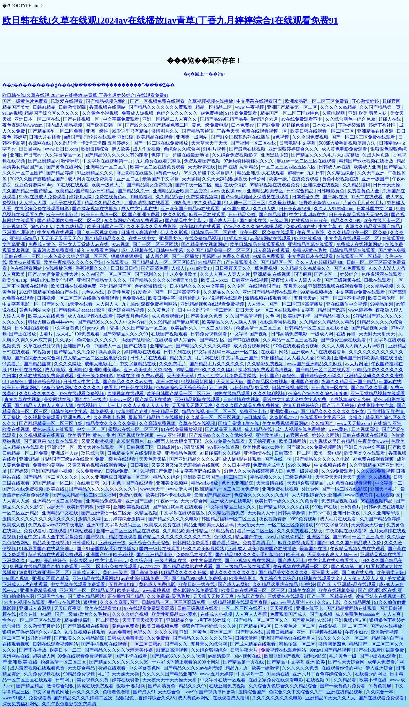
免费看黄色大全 (363, 190)
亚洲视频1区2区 (350, 620)
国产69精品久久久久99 (126, 333)
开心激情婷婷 (366, 101)
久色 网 (273, 316)
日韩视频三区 (140, 447)
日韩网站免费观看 (191, 542)
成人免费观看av (167, 316)
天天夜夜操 (282, 608)
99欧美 (324, 357)
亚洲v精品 (30, 459)
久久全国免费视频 (310, 137)
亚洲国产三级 (140, 501)
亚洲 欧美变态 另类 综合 (149, 369)
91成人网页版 (376, 155)
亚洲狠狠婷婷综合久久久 (294, 149)
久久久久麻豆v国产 (120, 602)
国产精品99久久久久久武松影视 (221, 435)
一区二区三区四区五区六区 (289, 166)
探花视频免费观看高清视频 (266, 369)
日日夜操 (139, 465)
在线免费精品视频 (203, 238)
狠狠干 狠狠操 (131, 685)
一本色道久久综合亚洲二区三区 (76, 256)
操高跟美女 (110, 351)
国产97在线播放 (386, 626)
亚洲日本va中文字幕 (365, 447)
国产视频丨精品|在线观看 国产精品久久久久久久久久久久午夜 (149, 536)
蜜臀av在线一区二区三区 (133, 429)
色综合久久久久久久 (177, 113)
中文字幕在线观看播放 (182, 512)
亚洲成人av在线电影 (231, 501)
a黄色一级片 (169, 172)
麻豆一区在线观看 (207, 214)
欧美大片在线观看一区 (101, 447)
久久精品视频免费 (226, 512)
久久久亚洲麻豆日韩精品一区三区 (116, 477)
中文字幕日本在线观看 (310, 256)
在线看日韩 (89, 483)
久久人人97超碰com (334, 208)
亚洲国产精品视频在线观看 (270, 292)
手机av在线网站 (64, 602)
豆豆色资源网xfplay (34, 184)
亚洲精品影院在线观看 (197, 399)
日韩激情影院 (73, 107)
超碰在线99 (127, 375)
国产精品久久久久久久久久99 (119, 662)
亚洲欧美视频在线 (132, 506)
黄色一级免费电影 (210, 125)
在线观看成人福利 (231, 697)
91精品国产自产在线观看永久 (228, 262)
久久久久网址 (68, 363)
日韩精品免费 (242, 214)
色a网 (46, 614)
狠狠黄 (90, 602)
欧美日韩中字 (162, 298)
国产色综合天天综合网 (37, 357)
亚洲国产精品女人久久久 (102, 280)
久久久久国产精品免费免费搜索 (248, 405)
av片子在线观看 (65, 202)
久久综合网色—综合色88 (350, 119)
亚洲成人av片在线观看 (25, 584)
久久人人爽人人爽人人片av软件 (354, 345)
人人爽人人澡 (16, 501)
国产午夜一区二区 (194, 184)
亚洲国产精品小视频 (52, 471)
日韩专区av (81, 560)
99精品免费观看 (269, 256)
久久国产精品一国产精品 (27, 190)
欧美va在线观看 (25, 262)
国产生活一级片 (90, 399)
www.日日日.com (62, 149)
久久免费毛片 (173, 363)
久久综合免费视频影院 (235, 155)
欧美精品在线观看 (155, 137)
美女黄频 (396, 578)
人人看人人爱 (301, 357)
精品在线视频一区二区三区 (209, 411)
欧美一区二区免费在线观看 (267, 232)
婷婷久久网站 (326, 435)
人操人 (178, 268)
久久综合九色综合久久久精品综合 (283, 685)
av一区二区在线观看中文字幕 (286, 310)
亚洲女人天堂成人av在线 (84, 244)
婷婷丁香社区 (382, 125)
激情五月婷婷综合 (301, 405)
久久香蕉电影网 (109, 417)
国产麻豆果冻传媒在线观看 (51, 441)
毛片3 (104, 673)
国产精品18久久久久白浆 (284, 506)
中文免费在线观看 (56, 232)
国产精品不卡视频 (224, 429)
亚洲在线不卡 (310, 608)
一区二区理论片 (217, 328)
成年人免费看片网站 (98, 250)
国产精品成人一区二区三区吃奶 (164, 262)
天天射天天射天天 (377, 333)
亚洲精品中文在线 (60, 512)
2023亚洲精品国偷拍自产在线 (49, 292)
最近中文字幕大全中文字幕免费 (295, 399)
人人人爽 (392, 614)
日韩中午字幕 (170, 250)
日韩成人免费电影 (126, 638)
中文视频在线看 (330, 465)
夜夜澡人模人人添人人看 (296, 280)
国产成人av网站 (234, 584)
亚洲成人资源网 (35, 608)
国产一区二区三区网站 (156, 244)
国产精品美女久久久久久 (284, 572)
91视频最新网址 (197, 381)
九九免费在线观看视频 (349, 483)
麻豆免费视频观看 (296, 542)
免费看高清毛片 (259, 542)
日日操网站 (31, 149)
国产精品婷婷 (60, 172)
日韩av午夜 (319, 512)
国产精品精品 (30, 685)
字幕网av (211, 256)
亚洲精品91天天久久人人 (330, 697)
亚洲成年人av (65, 453)
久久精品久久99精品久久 (305, 268)
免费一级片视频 (302, 471)
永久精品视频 (380, 286)
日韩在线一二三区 (23, 256)
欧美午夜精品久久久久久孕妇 (74, 262)
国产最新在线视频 (247, 149)
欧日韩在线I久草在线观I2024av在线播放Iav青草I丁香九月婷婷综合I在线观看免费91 (170, 20)
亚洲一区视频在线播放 (320, 632)
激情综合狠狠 (61, 685)
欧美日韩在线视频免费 (74, 286)
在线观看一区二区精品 (359, 256)
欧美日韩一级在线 (197, 584)
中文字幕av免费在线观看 (360, 292)
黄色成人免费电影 (157, 584)
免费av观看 (153, 375)
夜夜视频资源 (273, 518)
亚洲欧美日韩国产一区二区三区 (215, 477)
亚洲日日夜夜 (347, 512)
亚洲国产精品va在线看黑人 (288, 638)
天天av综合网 (194, 501)
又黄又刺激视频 (97, 441)
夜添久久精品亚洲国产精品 (373, 226)
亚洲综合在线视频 (322, 184)
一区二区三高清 (368, 536)
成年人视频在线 (137, 250)
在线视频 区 (388, 495)
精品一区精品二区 (214, 107)
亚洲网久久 (14, 560)
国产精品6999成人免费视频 (199, 578)
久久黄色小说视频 (101, 113)
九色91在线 (93, 292)
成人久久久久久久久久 (233, 572)
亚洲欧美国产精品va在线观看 (190, 208)
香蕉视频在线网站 (108, 107)
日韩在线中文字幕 (69, 411)
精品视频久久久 (266, 477)
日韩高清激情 (292, 512)
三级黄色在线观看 (286, 596)
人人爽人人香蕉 (251, 614)
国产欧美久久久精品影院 (79, 638)
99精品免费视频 (79, 673)
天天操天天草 (181, 375)
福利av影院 (315, 656)
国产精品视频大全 (370, 328)
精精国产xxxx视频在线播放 (367, 160)
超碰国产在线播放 (278, 548)
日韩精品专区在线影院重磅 (135, 453)
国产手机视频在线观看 (104, 644)
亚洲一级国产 (376, 178)
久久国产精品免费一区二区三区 (218, 250)
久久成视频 (380, 477)
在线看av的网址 (371, 673)
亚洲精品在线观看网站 (95, 578)
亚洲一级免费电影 (95, 375)
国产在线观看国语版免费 (379, 650)
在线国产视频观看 (170, 333)
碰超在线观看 (112, 668)
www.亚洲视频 (172, 435)
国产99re (341, 536)
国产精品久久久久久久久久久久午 (103, 489)
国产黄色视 (303, 620)
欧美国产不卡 (297, 316)
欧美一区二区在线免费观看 (158, 166)
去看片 (46, 333)
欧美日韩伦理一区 (387, 298)
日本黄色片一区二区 (295, 626)
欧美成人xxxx (215, 280)
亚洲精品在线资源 (376, 131)
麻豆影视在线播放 (135, 172)
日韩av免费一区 (122, 471)
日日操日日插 (124, 268)
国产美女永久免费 (205, 316)
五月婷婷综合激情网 (125, 518)
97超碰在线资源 (223, 447)
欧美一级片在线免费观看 (294, 178)
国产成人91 (144, 691)
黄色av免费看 (126, 626)
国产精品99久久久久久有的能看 (116, 155)
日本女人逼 (324, 125)
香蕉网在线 (40, 143)
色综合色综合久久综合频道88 (318, 393)
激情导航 (70, 160)
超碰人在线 (390, 119)
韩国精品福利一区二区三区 (229, 518)
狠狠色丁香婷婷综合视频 (35, 381)
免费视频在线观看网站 (284, 650)
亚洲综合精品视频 (126, 310)
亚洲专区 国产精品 (51, 578)
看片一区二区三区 (256, 530)
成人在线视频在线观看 (91, 316)
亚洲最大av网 (326, 572)
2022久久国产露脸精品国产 (38, 178)
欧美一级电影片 (62, 214)
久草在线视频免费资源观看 (47, 375)
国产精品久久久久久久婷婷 (203, 345)
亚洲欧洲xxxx (284, 411)
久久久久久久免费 (301, 668)
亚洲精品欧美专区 (265, 190)
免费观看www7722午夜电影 (56, 524)
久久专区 (237, 286)
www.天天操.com (354, 423)
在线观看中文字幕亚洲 (323, 417)
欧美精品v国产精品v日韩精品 (85, 190)
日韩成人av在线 (335, 166)
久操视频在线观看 (126, 393)
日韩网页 (65, 679)
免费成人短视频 (138, 113)
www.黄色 (338, 429)
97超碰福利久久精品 (221, 453)
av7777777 (150, 566)
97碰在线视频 (308, 238)
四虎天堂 (55, 506)
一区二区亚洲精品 (21, 512)
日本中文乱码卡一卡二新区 (205, 310)
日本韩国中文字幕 (375, 208)
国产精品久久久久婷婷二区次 (83, 697)
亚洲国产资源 (305, 381)
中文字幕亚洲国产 (240, 357)
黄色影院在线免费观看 (196, 590)
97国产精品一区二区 (54, 483)
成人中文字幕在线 (139, 208)
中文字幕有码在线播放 (198, 471)
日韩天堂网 (247, 638)
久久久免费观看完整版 (300, 530)
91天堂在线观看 (367, 196)
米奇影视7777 (284, 417)
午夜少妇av (357, 632)
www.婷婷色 (361, 310)
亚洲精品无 (162, 345)
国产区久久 (54, 304)
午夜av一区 (167, 501)
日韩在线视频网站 (290, 387)
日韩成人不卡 (86, 572)
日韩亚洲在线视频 (250, 280)
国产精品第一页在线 (244, 662)
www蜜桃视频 (157, 590)
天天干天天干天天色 (61, 238)
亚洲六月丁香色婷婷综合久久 (323, 673)
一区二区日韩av (146, 644)
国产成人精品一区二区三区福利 (84, 495)
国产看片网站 (226, 542)
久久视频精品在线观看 (42, 435)
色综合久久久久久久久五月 (262, 495)
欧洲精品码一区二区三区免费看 (317, 101)
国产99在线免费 (358, 572)
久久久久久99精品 (339, 107)
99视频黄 (42, 351)
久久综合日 (141, 560)
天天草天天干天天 (210, 143)
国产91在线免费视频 (23, 489)
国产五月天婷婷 (338, 405)
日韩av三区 (121, 399)
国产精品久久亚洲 (369, 387)
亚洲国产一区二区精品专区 (87, 590)
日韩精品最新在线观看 (353, 250)
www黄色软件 (359, 495)
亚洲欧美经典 (270, 435)
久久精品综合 (341, 172)
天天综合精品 (82, 668)
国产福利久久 (149, 274)
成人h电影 (55, 369)
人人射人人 (108, 304)
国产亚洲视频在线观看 (86, 626)
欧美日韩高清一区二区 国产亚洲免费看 (121, 214)
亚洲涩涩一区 (61, 447)
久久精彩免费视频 (266, 363)
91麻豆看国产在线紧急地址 (47, 548)
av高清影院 (219, 656)
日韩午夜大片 (244, 650)
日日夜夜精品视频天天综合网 (359, 214)
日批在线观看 (378, 280)
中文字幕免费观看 (121, 119)
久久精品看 (345, 679)
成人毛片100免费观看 (78, 333)
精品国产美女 (16, 107)
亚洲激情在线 (258, 453)
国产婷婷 (19, 471)
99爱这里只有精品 (130, 131)
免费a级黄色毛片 (310, 250)
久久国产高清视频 (244, 316)
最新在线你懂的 (231, 184)
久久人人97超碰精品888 (320, 262)
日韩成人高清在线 (139, 232)
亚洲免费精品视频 (38, 590)
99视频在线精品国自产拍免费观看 (44, 566)
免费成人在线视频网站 (359, 244)
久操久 (356, 417)
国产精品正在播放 (153, 399)
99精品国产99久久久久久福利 (206, 369)
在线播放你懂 (59, 268)
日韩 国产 (270, 375)
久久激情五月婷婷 (42, 626)
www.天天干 (153, 489)
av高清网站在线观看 (271, 238)
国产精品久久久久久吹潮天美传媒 (164, 280)
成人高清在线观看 (272, 250)
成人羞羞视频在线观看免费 (38, 668)
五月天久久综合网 (209, 644)
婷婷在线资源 (126, 679)
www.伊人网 (180, 489)
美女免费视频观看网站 (285, 423)
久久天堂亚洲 (371, 172)
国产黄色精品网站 (86, 596)
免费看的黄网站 (49, 465)
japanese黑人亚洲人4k (293, 602)
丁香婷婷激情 (352, 125)
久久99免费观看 (337, 471)
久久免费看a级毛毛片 (169, 596)
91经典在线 (236, 238)
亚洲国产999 (98, 554)
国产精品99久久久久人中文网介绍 (112, 322)
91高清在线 (279, 673)
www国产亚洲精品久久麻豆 (315, 363)
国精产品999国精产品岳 (224, 119)
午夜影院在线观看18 (346, 530)
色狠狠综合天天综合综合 (181, 387)
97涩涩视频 (40, 638)
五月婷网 (218, 387)
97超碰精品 (273, 357)
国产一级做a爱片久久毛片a (82, 614)
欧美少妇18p (15, 280)
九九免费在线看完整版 (158, 160)
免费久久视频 (236, 256)
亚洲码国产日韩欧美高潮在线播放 (368, 357)
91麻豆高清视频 (172, 650)
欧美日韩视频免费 (161, 626)
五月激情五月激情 (386, 411)
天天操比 (12, 417)
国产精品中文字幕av (186, 220)
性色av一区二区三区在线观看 (32, 620)
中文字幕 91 (330, 226)
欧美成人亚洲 (368, 166)
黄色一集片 (104, 435)
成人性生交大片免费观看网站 (227, 375)
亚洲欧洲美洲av (105, 369)
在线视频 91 (318, 679)
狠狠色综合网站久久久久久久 (72, 387)
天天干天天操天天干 (143, 620)
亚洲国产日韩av (26, 155)
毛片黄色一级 (343, 656)
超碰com (296, 172)
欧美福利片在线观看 (201, 226)
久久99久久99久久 (38, 393)
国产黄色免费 (392, 250)
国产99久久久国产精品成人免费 (349, 542)
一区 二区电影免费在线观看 (109, 566)
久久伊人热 (265, 208)
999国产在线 (325, 506)
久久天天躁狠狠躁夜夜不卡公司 (234, 178)
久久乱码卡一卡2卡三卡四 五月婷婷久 (92, 143)
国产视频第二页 (347, 566)
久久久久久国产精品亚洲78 (170, 673)
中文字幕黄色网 (145, 668)
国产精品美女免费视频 (150, 184)
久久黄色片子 (161, 310)
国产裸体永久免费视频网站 (314, 447)
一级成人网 (322, 333)
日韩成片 (166, 447)
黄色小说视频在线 (341, 178)
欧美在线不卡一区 (382, 220)
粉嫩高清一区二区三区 (259, 328)
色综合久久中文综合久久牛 (296, 691)
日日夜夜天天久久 (234, 268)
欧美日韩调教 (80, 506)
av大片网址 (357, 363)
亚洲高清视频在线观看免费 (336, 286)
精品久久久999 (346, 220)
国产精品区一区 (276, 262)
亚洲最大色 (171, 238)
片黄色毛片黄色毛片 (364, 202)
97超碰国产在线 (132, 411)
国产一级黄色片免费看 (25, 101)
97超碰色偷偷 (296, 125)
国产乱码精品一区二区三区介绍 (51, 423)
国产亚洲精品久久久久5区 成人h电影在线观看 (215, 459)
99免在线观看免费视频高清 (85, 656)
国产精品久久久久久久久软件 (203, 638)
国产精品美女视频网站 (204, 244)
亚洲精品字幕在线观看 (311, 244)
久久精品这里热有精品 (276, 584)
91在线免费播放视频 (182, 429)
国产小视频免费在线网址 (250, 560)
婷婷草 (20, 137)
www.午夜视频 (250, 107)
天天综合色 (169, 691)
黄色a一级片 (116, 572)
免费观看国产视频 (203, 160)
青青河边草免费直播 (54, 250)
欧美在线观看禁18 (103, 608)
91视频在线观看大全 (320, 578)
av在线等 (130, 578)
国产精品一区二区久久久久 (51, 477)
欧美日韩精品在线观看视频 (257, 244)
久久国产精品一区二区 (145, 328)
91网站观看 (82, 530)
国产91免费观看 (349, 268)
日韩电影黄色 (331, 190)
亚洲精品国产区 (115, 286)
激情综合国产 (252, 691)
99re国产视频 (16, 578)
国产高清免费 (155, 268)
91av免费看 (119, 632)
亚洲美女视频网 (172, 483)
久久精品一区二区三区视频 (290, 339)
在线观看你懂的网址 (343, 668)
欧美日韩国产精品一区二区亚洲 (179, 393)
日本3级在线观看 (32, 328)
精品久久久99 (193, 685)
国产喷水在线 (253, 220)
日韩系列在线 (178, 351)
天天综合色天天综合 (150, 542)
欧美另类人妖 (391, 572)
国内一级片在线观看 (160, 548)
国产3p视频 (321, 614)
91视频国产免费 (156, 471)
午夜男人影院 (311, 232)
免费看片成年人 (269, 465)
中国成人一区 (108, 345)
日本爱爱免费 (306, 196)
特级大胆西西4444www (52, 322)
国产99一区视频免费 (98, 232)
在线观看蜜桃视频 (278, 322)
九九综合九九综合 (278, 578)
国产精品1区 (213, 339)
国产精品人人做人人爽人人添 (44, 405)
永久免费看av (90, 471)
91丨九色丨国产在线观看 (128, 483)
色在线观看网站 (26, 268)
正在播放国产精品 (126, 596)
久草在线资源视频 (42, 345)
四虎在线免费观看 (95, 685)
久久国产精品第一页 (381, 107)
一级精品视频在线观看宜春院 (238, 602)
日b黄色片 (351, 506)
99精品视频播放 (317, 292)
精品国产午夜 (249, 536)
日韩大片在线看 (45, 137)
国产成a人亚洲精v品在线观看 (347, 584)
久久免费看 (159, 638)
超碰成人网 (44, 656)
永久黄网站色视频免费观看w (133, 220)
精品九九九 (181, 357)
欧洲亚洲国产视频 (283, 656)
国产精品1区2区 (255, 626)
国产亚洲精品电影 (155, 554)
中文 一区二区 (91, 429)
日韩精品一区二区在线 (214, 232)
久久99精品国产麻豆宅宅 (174, 322)
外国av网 (311, 489)
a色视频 (281, 137)
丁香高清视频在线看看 (147, 202)
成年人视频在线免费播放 (300, 429)
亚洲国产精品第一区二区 (292, 107)
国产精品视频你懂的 (107, 101)
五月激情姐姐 (122, 584)
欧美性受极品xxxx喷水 (174, 614)
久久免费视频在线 (42, 673)
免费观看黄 (40, 697)
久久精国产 (323, 423)
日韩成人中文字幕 (82, 381)
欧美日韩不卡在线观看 (169, 495)
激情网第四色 (332, 644)
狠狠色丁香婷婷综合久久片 (209, 626)
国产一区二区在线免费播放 (161, 143)
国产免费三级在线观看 (344, 339)
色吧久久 (143, 632)
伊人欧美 (121, 149)
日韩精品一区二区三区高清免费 (174, 602)
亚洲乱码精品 (24, 238)
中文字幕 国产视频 (249, 333)
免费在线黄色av (111, 196)
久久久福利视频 (269, 393)
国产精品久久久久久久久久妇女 (333, 411)
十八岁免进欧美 (181, 274)
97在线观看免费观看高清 (149, 608)
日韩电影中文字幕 (298, 143)
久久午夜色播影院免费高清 (69, 703)
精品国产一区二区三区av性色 (290, 113)
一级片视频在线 (171, 560)
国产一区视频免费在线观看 (158, 101)
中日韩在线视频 (137, 387)
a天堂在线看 (80, 304)
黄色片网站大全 (35, 310)
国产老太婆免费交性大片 (53, 274)
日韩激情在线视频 (242, 399)
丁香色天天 (228, 131)
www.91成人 (14, 697)
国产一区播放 (186, 256)
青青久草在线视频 (23, 399)
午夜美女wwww (373, 441)
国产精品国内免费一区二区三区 (69, 220)
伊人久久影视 (174, 232)
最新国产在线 (313, 548)
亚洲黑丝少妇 (275, 155)
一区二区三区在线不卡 (244, 608)
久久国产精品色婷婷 (381, 518)
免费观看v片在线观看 (46, 530)
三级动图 (279, 220)
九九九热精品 (70, 226)
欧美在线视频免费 (337, 590)
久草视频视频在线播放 (211, 101)
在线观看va (118, 262)
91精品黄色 (223, 530)
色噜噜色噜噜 (117, 691)
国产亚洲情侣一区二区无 (106, 512)
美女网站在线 (58, 399)
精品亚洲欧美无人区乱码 (209, 524)
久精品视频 (146, 512)
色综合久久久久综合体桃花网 (254, 226)
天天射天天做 (230, 381)
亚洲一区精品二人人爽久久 (170, 119)
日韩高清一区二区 (293, 453)
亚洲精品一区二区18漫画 (58, 501)
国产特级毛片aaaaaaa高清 (80, 310)
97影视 (325, 620)
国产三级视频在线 (343, 280)
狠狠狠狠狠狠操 (127, 256)
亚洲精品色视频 (181, 453)
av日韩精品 (241, 387)
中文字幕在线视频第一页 (107, 160)
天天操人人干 (261, 512)
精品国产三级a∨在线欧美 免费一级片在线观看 (90, 459)
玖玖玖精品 (293, 536)
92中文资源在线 (206, 560)
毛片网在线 (207, 357)
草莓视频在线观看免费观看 (56, 554)
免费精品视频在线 (340, 501)
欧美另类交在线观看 (365, 453)
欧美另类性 (79, 435)
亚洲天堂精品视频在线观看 (377, 393)
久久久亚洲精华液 (382, 512)
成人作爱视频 (147, 149)
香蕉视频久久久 (92, 268)
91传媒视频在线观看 (85, 632)
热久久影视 (175, 214)
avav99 (190, 691)
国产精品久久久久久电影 (173, 518)
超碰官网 (391, 101)
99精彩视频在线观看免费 (275, 184)
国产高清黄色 (162, 685)
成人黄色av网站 (194, 697)
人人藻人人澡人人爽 (364, 578)
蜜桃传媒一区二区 (297, 644)
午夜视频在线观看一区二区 (301, 566)
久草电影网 (334, 113)
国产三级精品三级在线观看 (243, 566)
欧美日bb (295, 554)
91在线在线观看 (73, 184)
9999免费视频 (303, 518)
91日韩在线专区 (26, 369)
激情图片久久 (165, 131)
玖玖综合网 (93, 453)
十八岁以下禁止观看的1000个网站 (186, 662)
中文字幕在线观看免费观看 (78, 584)
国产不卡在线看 (131, 656)
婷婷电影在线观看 (143, 351)
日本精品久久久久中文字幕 (197, 286)
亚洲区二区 (128, 178)
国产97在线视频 (244, 339)
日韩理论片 (84, 542)
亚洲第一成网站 (192, 137)
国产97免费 (268, 125)
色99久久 (223, 536)
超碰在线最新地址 (191, 155)
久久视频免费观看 (42, 417)
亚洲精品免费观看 (104, 501)
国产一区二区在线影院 (345, 489)
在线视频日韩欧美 (310, 220)
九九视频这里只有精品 (332, 441)
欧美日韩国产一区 (105, 226)
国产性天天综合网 (347, 662)
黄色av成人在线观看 (53, 429)
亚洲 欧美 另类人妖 (368, 113)
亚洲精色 (78, 369)
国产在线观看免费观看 (381, 697)
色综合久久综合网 (182, 149)
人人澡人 (256, 304)
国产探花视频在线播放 (95, 208)
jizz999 (34, 560)
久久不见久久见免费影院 (152, 226)
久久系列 (64, 339)
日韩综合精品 (300, 190)
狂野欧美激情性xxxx (320, 202)
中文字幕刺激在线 (308, 214)
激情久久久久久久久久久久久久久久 (39, 518)
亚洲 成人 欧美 (242, 548)
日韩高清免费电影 (289, 333)
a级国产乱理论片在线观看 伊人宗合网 (159, 339)
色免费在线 (134, 298)
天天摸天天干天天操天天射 (170, 679)
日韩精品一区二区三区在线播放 (317, 328)
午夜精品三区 (165, 411)
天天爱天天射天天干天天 (340, 477)
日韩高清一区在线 (330, 387)
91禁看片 (12, 363)
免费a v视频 (131, 495)
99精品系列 (382, 304)
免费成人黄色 (42, 244)
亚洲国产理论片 (18, 232)
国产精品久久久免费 (75, 351)
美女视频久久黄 (93, 679)
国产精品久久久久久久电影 (322, 459)
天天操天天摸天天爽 (214, 596)
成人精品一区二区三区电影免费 (95, 357)
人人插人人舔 (33, 202)
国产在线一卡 (278, 459)
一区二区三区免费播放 (291, 524)
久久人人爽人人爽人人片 (225, 274)
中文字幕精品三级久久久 (231, 506)
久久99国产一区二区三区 (106, 274)
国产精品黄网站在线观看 (188, 566)
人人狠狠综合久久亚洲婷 (317, 495)
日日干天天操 (387, 184)
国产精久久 (177, 644)
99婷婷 (308, 584)
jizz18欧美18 (200, 268)
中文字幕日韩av (111, 560)
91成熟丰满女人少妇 (350, 399)
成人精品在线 (259, 429)
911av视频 (12, 113)
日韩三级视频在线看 (198, 608)
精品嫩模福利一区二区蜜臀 (92, 620)
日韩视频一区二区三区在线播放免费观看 (78, 298)
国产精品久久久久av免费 (128, 381)
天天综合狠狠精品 (305, 483)
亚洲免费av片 (77, 417)
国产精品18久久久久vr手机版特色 (249, 554)
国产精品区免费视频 (268, 381)
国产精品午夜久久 (332, 316)
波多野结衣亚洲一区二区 (44, 572)
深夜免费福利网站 (159, 304)
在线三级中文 (142, 238)
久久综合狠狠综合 (209, 650)
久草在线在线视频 (197, 423)
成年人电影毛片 (101, 363)
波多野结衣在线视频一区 (381, 596)
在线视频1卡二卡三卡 (99, 405)
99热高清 (182, 202)
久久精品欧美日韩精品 (186, 530)
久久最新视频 (282, 202)
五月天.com (294, 286)
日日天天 (244, 310)
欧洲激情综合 (95, 149)
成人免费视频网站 (252, 345)
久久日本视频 (237, 465)
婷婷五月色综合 (132, 316)
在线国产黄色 (251, 596)
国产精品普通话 (198, 131)
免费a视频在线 (301, 226)
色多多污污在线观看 (382, 274)
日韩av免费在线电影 (385, 506)
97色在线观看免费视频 (296, 345)
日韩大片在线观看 (149, 357)
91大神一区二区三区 (245, 202)
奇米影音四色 (130, 441)
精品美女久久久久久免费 (111, 423)
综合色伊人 (42, 226)
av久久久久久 (86, 691)
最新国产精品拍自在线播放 (156, 417)
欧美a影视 (123, 554)
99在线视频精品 (377, 501)
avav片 (272, 536)
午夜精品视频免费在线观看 (358, 548)
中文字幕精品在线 (138, 363)
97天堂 (262, 387)
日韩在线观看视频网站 (56, 644)
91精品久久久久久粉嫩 (184, 572)
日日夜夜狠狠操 (295, 208)
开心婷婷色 (56, 560)
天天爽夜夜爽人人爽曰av (332, 554)
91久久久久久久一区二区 (344, 638)
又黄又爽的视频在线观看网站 (98, 465)
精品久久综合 (167, 477)
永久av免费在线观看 (225, 441)
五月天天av (305, 298)
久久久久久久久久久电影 (277, 697)
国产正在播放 (23, 333)
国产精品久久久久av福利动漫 (194, 668)
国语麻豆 (303, 274)
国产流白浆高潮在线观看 (178, 506)
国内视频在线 (247, 656)
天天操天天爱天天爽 (193, 405)
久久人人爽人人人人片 (146, 405)
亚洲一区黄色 (193, 632)
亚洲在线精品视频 (345, 691)
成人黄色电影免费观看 (345, 149)
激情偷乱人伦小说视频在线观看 (210, 298)
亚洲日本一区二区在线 (37, 119)
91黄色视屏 (380, 685)
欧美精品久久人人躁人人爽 (230, 322)
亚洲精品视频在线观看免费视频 (212, 304)
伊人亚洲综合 (380, 668)
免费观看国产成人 (289, 614)
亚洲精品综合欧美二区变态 (180, 190)
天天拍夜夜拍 (262, 441)
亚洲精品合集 (180, 620)
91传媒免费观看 (241, 113)
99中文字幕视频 (332, 524)
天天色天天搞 (153, 459)
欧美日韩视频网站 (21, 387)
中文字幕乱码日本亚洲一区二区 (226, 351)
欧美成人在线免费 (47, 316)
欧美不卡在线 (373, 679)
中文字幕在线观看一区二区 (352, 238)
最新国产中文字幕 (161, 178)
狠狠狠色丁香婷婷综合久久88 (146, 697)
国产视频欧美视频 (136, 435)
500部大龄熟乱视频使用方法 (348, 143)
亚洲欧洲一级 (112, 542)
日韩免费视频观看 (209, 333)
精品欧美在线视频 (51, 542)
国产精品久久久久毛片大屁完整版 (325, 155)
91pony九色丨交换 (101, 328)
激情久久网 (90, 518)
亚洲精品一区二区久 (107, 166)
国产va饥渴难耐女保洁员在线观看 (255, 196)
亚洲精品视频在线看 (381, 554)
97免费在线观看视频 (374, 459)
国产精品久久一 (134, 190)
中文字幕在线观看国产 (259, 101)
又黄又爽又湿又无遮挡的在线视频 (186, 465)
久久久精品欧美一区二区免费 (358, 232)
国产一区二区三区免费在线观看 (363, 137)
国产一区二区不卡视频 (343, 298)
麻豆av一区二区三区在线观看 (307, 160)
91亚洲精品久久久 (95, 172)
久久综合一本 (380, 691)
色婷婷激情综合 (151, 286)
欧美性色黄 (119, 292)
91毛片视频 (215, 149)
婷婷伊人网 (81, 196)
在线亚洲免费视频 (228, 685)
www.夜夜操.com (227, 190)
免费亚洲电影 (253, 411)
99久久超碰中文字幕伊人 (209, 172)
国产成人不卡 (223, 220)
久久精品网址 (358, 602)
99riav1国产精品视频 (331, 650)
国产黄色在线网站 (65, 166)
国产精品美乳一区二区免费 (56, 131)
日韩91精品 (45, 107)
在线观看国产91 (265, 286)
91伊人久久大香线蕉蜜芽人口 (254, 471)
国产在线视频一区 (82, 119)
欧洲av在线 (167, 381)
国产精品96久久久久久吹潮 (178, 656)
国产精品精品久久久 (105, 238)
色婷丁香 (160, 155)
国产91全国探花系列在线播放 (241, 137)
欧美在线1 (56, 489)
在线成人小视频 (216, 614)
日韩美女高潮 (302, 590)
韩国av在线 (390, 381)
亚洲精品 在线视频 (272, 274)
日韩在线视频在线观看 (365, 435)
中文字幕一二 (389, 483)
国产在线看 (136, 345)
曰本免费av (243, 125)
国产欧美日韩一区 (104, 125)
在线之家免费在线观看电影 (42, 208)
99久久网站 (300, 465)
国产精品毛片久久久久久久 (217, 363)
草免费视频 (266, 268)
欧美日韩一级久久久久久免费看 (286, 501)
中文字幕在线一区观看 (223, 679)
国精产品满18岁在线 (239, 423)
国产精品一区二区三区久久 (261, 620)
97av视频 (121, 244)
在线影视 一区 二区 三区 (343, 626)
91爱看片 (143, 292)
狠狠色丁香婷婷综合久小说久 (312, 375)
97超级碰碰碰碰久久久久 (249, 160)
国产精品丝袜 (273, 214)
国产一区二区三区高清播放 (296, 304)
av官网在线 (298, 435)
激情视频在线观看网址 (268, 298)
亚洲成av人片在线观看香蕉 (319, 351)
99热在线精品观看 (232, 393)
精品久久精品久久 (103, 202)
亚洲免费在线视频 (280, 489)
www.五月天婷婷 (217, 673)
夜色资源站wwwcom (23, 125)
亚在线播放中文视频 (347, 304)
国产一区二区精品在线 (330, 596)
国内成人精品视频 (64, 125)
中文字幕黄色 (66, 328)
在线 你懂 (346, 333)
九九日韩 (315, 172)
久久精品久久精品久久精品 (327, 322)
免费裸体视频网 (202, 196)
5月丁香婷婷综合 (214, 620)
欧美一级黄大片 (107, 184)
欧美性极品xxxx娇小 (264, 447)
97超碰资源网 (191, 447)
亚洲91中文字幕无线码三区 (114, 524)
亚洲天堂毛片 (384, 489)
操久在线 (28, 614)
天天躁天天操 (126, 673)
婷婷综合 (349, 274)
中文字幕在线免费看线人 (333, 560)
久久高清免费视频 (158, 423)
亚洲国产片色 (77, 345)
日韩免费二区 (155, 578)
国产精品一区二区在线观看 (323, 369)
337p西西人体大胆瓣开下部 (175, 441)
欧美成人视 (14, 524)
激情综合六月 (265, 119)
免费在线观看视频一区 (264, 131)
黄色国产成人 (236, 208)
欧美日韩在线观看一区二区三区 (322, 131)
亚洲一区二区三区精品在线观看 (128, 530)
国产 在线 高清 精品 (238, 166)
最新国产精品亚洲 (213, 495)
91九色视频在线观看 (25, 602)
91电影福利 (141, 196)
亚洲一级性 (98, 131)
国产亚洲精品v (43, 160)
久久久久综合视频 (130, 614)
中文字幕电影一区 (21, 304)
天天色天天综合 (367, 524)
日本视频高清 (365, 429)
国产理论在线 (250, 632)
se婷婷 (104, 506)
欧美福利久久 (184, 328)
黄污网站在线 (16, 656)
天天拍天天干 (251, 524)
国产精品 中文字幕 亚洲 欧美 (296, 662)
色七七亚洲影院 (237, 483)
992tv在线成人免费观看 (43, 196)
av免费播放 (212, 113)
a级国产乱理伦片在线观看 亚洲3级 (99, 137)
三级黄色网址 (299, 477)
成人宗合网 (158, 256)
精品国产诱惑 (332, 310)
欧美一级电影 (328, 453)
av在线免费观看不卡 (302, 119)
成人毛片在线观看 (338, 518)
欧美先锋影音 (243, 578)
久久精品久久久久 (222, 292)
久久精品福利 (357, 184)
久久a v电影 (329, 602)
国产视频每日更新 (217, 691)
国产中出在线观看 (378, 656)
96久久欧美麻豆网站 (204, 548)
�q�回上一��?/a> (204, 74)
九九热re (130, 304)
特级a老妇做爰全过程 (52, 280)
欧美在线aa (128, 590)
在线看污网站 (275, 351)
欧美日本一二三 (65, 650)
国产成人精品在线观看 (253, 644)
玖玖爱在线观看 (67, 101)
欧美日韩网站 (293, 441)
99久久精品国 (208, 202)
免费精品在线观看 (194, 554)
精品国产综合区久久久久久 (52, 113)
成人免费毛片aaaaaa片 (358, 614)
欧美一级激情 (266, 668)
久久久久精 (166, 632)
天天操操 (191, 178)
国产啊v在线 (336, 196)
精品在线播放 (205, 483)
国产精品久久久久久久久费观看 (161, 107)
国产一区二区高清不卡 (178, 292)
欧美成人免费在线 (163, 524)
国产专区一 (326, 274)
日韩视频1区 (15, 226)
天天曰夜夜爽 (68, 608)
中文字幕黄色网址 (51, 691)
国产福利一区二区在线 (254, 143)
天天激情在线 (202, 166)
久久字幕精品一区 (63, 155)
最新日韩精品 (280, 632)
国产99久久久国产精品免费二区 (157, 125)
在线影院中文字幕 (376, 405)
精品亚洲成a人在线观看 (261, 172)
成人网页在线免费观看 (91, 178)
